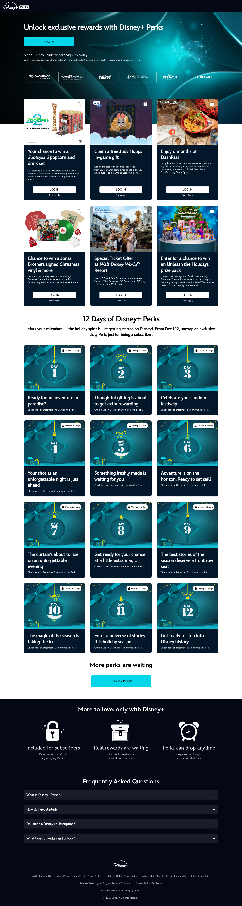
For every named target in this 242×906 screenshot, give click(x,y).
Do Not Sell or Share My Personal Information (164, 876)
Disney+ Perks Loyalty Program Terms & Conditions (105, 883)
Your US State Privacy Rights (87, 876)
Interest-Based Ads (200, 876)
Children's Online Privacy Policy (121, 876)
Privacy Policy (62, 876)
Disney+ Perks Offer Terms (148, 883)
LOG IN (49, 41)
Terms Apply (54, 195)
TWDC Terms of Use (42, 876)
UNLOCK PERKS (121, 681)
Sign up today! (77, 55)
